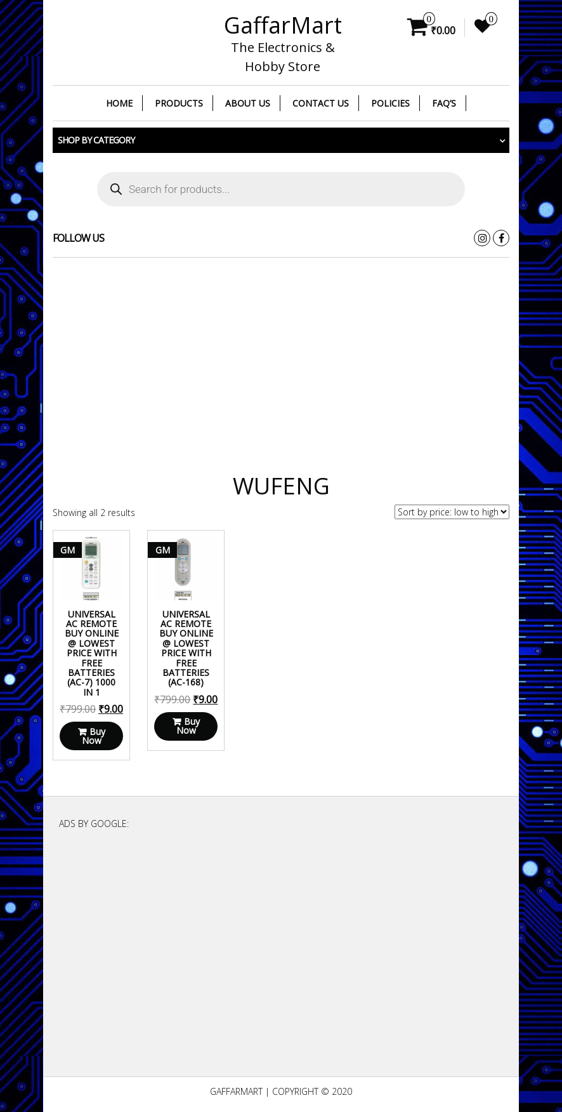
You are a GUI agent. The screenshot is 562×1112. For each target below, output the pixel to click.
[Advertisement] (281, 359)
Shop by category (96, 140)
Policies (390, 103)
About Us (247, 103)
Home (119, 103)
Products (179, 103)
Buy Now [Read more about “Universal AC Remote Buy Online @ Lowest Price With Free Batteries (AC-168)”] (188, 725)
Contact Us (320, 103)
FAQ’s (444, 103)
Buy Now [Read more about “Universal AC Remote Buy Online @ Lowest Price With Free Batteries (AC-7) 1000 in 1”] (93, 735)
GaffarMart (283, 25)
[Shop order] (452, 512)
